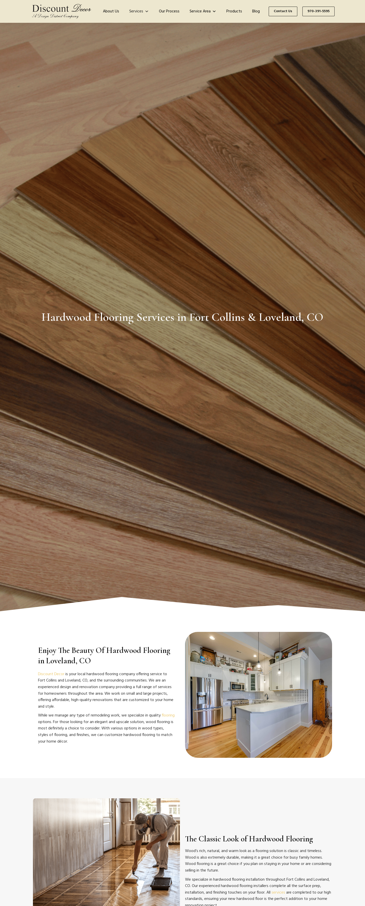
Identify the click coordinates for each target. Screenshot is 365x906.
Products (234, 11)
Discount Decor (51, 674)
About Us (111, 11)
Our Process (169, 11)
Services (139, 11)
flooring (168, 715)
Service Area (203, 11)
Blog (256, 11)
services (278, 892)
